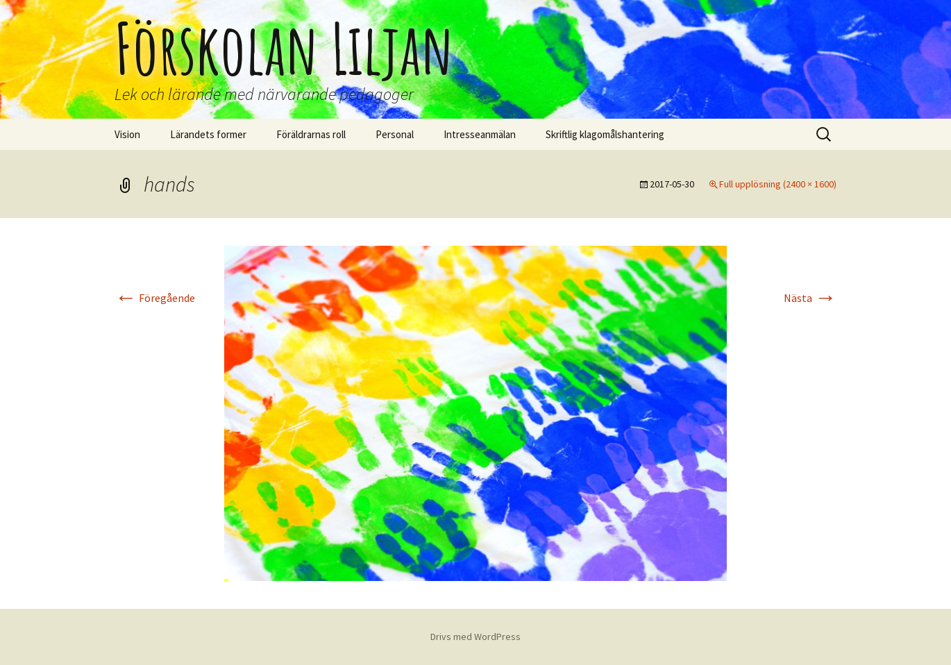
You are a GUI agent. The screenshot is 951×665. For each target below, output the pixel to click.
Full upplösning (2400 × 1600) (777, 184)
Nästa (810, 298)
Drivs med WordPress (475, 636)
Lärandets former (208, 134)
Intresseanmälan (480, 134)
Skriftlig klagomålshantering (605, 134)
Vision (127, 134)
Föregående (155, 298)
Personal (395, 134)
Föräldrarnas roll (311, 134)
